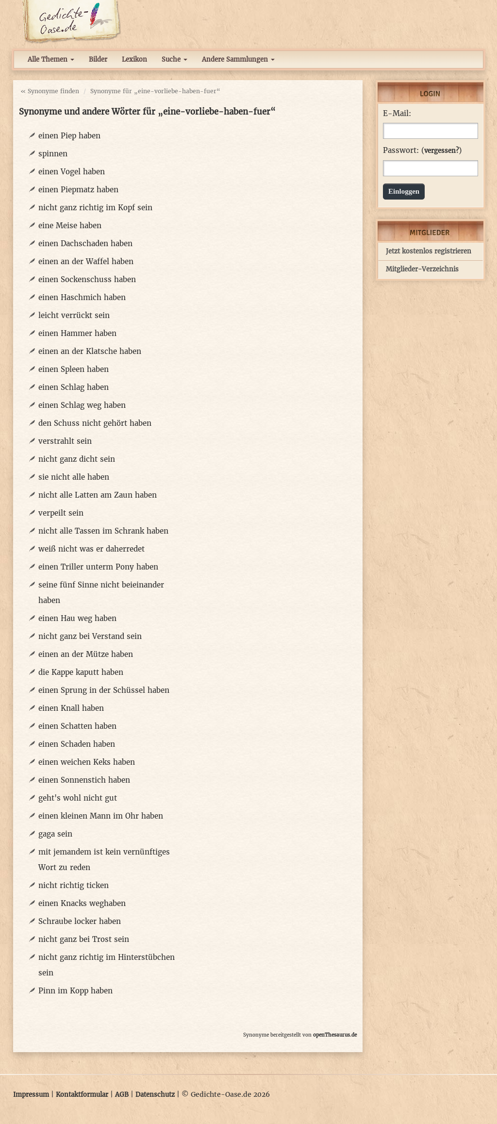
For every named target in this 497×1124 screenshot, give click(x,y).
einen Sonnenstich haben (84, 780)
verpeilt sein (60, 513)
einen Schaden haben (76, 744)
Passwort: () (422, 150)
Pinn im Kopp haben (75, 990)
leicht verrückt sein (74, 315)
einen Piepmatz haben (78, 189)
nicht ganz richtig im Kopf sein (95, 207)
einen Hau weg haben (77, 618)
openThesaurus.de (335, 1035)
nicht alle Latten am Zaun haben (97, 495)
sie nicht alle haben (73, 477)
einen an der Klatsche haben (89, 351)
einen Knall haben (71, 708)
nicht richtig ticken (73, 885)
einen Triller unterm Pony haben (98, 566)
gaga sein (55, 834)
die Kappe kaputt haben (80, 672)
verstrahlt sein (65, 441)
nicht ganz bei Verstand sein (90, 636)
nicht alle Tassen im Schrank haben (103, 531)
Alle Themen (51, 59)
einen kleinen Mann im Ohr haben (100, 816)
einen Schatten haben (77, 726)
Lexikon (134, 59)
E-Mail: (397, 113)
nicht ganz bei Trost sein (83, 939)
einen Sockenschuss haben (87, 279)
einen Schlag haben (73, 387)
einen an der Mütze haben (85, 654)
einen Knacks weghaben (82, 903)
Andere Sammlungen (238, 59)
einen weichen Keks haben (86, 762)
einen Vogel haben (71, 171)
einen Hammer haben (77, 333)
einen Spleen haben (73, 369)
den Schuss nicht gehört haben (94, 423)
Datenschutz (155, 1094)
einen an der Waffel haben (85, 261)
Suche (174, 59)
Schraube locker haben (79, 921)
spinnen (52, 153)
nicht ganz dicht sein (76, 459)
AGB (122, 1094)
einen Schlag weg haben (82, 405)
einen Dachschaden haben (85, 243)
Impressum (31, 1094)
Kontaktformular (82, 1094)
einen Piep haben (69, 135)
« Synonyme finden (49, 91)
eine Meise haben (69, 225)
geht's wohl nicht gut (77, 798)
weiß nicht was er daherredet (91, 549)
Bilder (98, 59)
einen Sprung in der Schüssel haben (103, 690)
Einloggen (403, 191)
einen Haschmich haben (82, 297)
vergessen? (441, 151)
